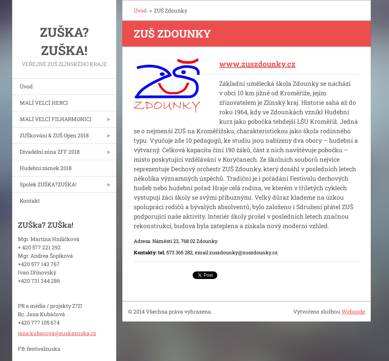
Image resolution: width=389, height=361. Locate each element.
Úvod (26, 86)
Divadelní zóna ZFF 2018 (50, 151)
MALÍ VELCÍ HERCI (44, 102)
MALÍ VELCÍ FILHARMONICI (56, 119)
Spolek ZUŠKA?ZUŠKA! (48, 184)
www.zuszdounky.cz (257, 64)
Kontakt (30, 200)
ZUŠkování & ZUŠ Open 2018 (54, 135)
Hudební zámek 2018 (46, 168)
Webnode (353, 311)
